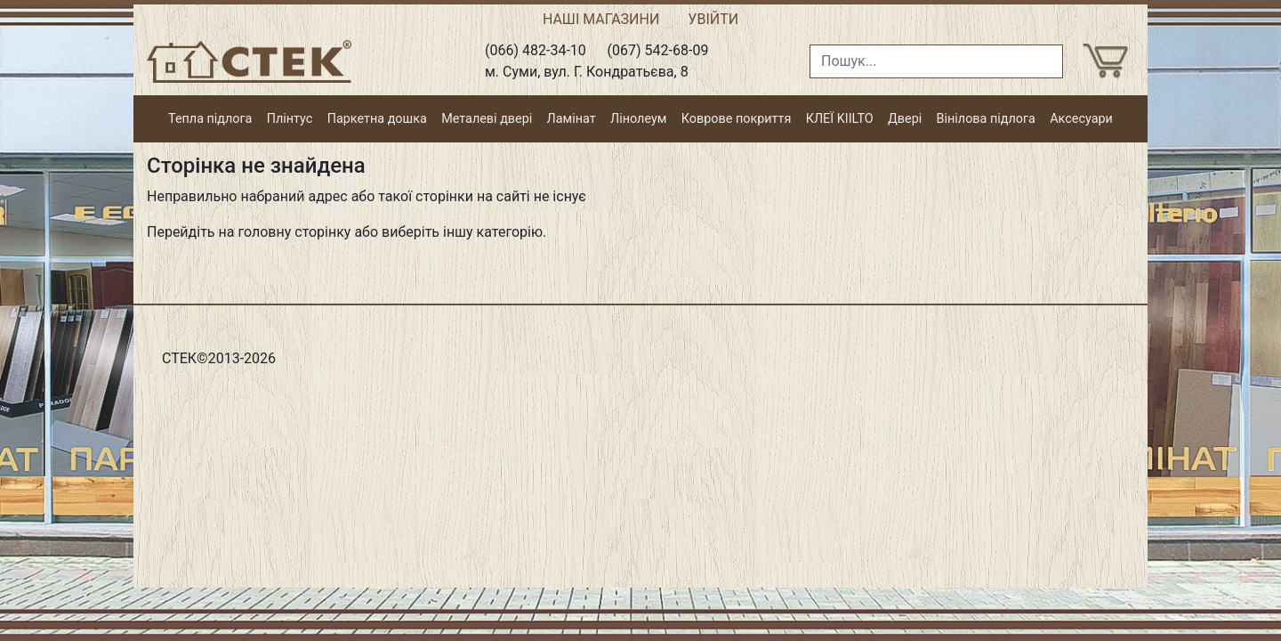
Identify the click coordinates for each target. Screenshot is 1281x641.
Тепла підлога (210, 118)
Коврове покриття (736, 118)
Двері (905, 118)
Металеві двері (486, 118)
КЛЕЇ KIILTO (840, 118)
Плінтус (290, 118)
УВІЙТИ (713, 19)
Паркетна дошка (377, 118)
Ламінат (571, 118)
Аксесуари (1081, 118)
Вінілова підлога (986, 118)
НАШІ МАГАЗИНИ (601, 19)
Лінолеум (638, 118)
